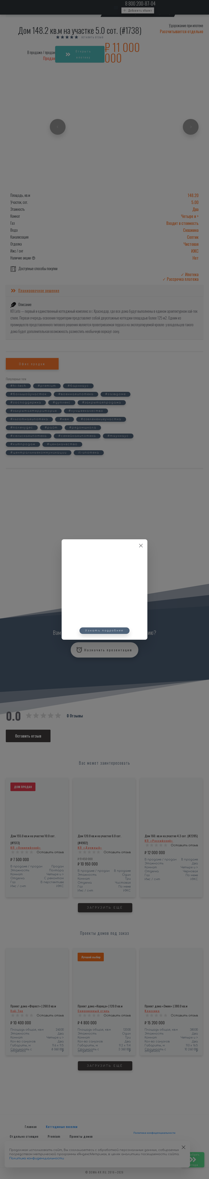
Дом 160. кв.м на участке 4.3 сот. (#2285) (171, 835)
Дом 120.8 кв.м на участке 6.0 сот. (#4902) (99, 839)
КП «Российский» (159, 841)
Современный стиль (94, 1011)
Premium (54, 1136)
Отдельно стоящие (24, 1136)
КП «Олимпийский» (25, 848)
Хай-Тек (16, 1011)
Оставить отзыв (93, 37)
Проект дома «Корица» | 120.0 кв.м (100, 1005)
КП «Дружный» (90, 848)
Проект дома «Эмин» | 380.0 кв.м (166, 1005)
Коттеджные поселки (62, 1126)
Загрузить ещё (105, 907)
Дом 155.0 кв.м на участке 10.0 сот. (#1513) (32, 839)
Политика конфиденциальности (154, 1132)
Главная (31, 1126)
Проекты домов (81, 1136)
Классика (152, 1011)
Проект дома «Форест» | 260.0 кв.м (33, 1005)
